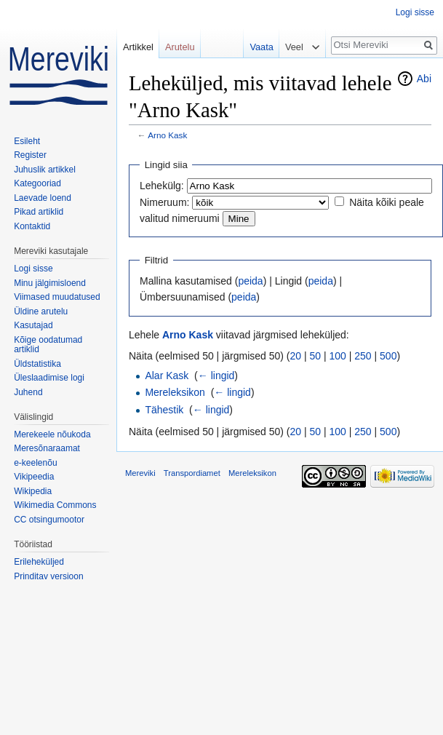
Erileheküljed (39, 562)
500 (388, 356)
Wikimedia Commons (55, 505)
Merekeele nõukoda (52, 434)
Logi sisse (415, 12)
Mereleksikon (174, 392)
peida (250, 281)
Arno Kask (167, 135)
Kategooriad (37, 183)
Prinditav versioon (48, 576)
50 (316, 356)
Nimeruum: (164, 202)
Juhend (28, 392)
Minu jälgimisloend (50, 283)
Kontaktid (32, 226)
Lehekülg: (162, 185)
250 (362, 356)
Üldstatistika (37, 364)
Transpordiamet (192, 473)
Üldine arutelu (41, 311)
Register (30, 155)
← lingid (216, 375)
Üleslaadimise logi (49, 378)
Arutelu (180, 46)
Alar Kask (166, 375)
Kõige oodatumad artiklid (48, 345)
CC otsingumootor (49, 519)
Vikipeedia (34, 477)
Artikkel (138, 46)
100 (338, 356)
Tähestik (164, 410)
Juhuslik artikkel (45, 169)
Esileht (27, 141)
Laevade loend (42, 198)
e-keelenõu (35, 463)
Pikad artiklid (38, 212)
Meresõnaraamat (47, 448)
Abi (424, 78)
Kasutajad (33, 325)
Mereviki (140, 473)
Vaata (258, 46)
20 (296, 356)
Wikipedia (33, 491)
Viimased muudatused (57, 297)
